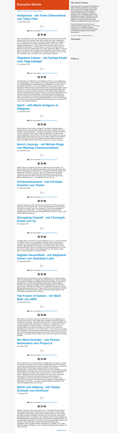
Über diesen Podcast (36, 11)
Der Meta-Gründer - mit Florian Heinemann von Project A (38, 341)
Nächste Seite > (62, 430)
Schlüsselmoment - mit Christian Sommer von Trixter (40, 183)
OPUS (55, 30)
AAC (46, 30)
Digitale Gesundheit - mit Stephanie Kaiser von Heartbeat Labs (41, 256)
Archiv (26, 11)
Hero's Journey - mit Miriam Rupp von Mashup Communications (40, 146)
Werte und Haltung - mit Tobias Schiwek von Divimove (38, 388)
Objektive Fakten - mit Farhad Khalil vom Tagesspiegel (42, 59)
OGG (50, 30)
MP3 (43, 30)
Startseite (20, 11)
